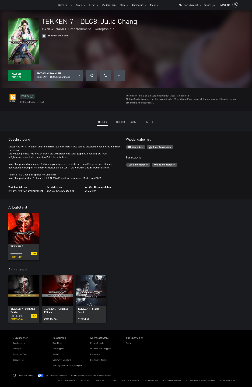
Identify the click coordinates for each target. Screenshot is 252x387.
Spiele (79, 4)
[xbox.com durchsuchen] (209, 4)
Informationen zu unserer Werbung (200, 380)
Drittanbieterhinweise (171, 380)
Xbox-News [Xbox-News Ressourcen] (57, 343)
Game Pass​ (63, 4)
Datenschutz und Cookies (105, 380)
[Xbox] (48, 5)
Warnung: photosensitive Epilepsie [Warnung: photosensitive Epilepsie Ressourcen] (67, 365)
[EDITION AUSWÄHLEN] (58, 75)
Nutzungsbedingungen (130, 380)
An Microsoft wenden (67, 380)
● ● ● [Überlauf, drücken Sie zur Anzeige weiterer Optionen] (119, 76)
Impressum (85, 380)
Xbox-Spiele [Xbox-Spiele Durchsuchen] (18, 348)
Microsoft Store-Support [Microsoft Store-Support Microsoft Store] (100, 348)
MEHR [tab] (149, 122)
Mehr (153, 4)
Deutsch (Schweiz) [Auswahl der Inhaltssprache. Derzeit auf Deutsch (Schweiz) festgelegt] (25, 375)
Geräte (92, 4)
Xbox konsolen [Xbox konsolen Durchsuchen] (19, 343)
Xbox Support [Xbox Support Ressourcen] (58, 348)
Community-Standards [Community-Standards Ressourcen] (61, 360)
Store (122, 4)
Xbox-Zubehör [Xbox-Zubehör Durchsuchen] (18, 360)
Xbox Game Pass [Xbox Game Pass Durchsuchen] (20, 354)
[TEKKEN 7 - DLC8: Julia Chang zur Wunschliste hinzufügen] (91, 75)
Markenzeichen (151, 380)
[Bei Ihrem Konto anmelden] (228, 5)
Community (138, 4)
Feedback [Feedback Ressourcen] (56, 354)
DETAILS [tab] (102, 122)
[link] (23, 236)
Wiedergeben (108, 4)
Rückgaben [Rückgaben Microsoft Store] (95, 354)
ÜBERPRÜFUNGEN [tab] (126, 122)
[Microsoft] (25, 5)
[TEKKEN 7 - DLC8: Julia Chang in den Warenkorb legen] (105, 75)
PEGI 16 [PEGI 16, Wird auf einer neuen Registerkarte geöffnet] (27, 96)
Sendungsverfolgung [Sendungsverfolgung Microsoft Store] (98, 360)
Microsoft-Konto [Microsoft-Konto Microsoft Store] (97, 343)
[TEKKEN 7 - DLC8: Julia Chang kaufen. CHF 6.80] (19, 75)
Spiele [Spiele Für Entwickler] (128, 343)
